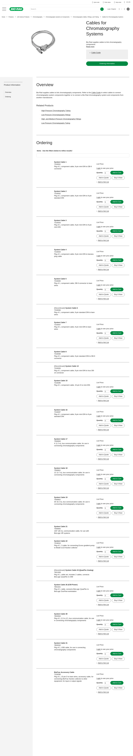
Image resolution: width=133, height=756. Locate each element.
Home (3, 17)
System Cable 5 (60, 279)
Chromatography (37, 17)
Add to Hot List (103, 182)
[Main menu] (4, 9)
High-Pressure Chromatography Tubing (55, 111)
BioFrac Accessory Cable (64, 672)
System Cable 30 (60, 614)
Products (11, 17)
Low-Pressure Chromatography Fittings (55, 115)
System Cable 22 (60, 541)
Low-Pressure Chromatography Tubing (55, 123)
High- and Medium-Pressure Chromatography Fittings (61, 119)
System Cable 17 (60, 439)
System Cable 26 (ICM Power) (66, 585)
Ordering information (107, 63)
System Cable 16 (60, 410)
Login (98, 168)
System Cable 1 (60, 162)
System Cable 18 (60, 468)
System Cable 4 (60, 250)
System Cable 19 (60, 497)
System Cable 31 (60, 643)
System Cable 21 (60, 526)
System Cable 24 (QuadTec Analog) (79, 570)
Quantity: (99, 172)
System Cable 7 (60, 322)
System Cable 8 (60, 352)
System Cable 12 (72, 366)
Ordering (8, 96)
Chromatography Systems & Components (58, 17)
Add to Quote (104, 178)
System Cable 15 (60, 381)
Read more (90, 47)
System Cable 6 (71, 308)
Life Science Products (23, 17)
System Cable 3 (60, 220)
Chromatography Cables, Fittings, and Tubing (86, 17)
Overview (8, 92)
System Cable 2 (60, 191)
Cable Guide (96, 93)
